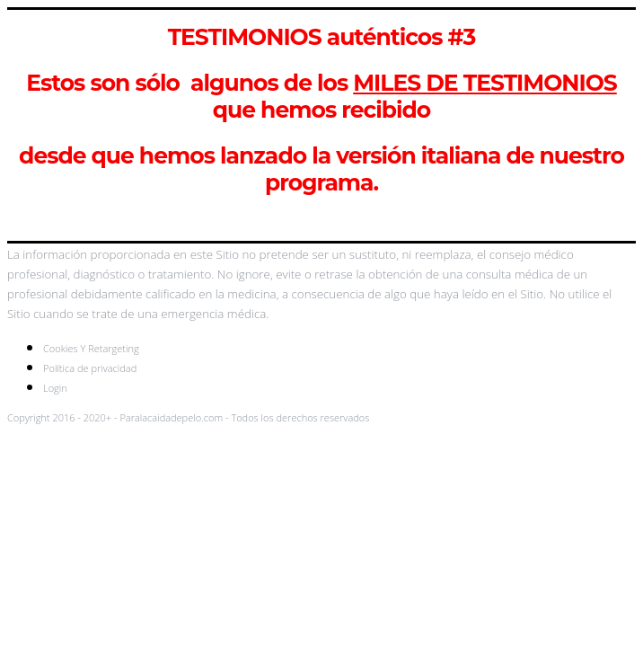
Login (55, 387)
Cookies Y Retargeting (91, 348)
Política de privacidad (90, 368)
